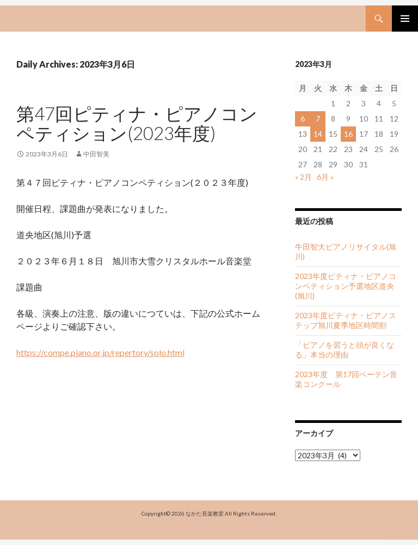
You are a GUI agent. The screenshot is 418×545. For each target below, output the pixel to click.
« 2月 (303, 176)
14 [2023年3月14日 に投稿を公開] (318, 133)
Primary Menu (405, 18)
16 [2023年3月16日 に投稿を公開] (348, 133)
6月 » (325, 176)
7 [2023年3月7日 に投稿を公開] (318, 118)
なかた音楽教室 (205, 513)
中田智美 (96, 154)
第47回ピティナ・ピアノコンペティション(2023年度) (136, 123)
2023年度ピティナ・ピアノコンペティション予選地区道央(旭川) (345, 285)
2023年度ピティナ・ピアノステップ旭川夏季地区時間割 (345, 320)
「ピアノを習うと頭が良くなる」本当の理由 (344, 349)
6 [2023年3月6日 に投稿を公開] (302, 118)
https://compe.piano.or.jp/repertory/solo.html (100, 352)
